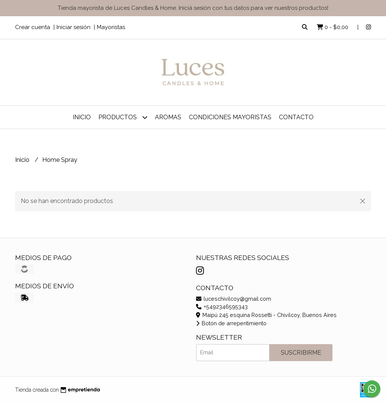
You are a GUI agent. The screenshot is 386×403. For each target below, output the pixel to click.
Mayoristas (111, 27)
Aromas (168, 117)
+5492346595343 (222, 306)
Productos (122, 117)
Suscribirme (301, 352)
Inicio (82, 117)
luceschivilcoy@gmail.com (233, 298)
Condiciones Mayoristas (230, 117)
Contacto (296, 117)
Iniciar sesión (73, 27)
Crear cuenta (32, 27)
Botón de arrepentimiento (231, 323)
